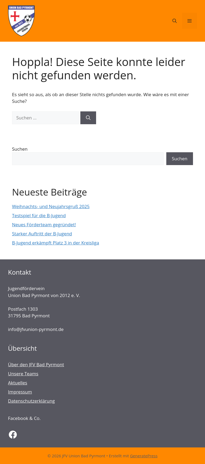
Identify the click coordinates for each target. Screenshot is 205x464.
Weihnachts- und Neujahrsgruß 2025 (51, 206)
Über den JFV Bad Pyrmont (36, 364)
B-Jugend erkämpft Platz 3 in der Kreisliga (55, 243)
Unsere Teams (23, 374)
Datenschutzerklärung (31, 401)
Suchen (19, 149)
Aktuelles (17, 383)
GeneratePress (143, 455)
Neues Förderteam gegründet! (44, 224)
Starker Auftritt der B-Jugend (42, 234)
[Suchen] (88, 117)
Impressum (20, 392)
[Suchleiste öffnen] (174, 21)
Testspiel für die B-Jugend (39, 215)
